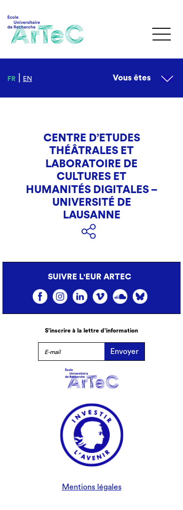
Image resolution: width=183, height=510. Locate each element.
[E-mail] (71, 351)
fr (11, 79)
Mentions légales (92, 487)
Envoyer (124, 351)
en (27, 79)
